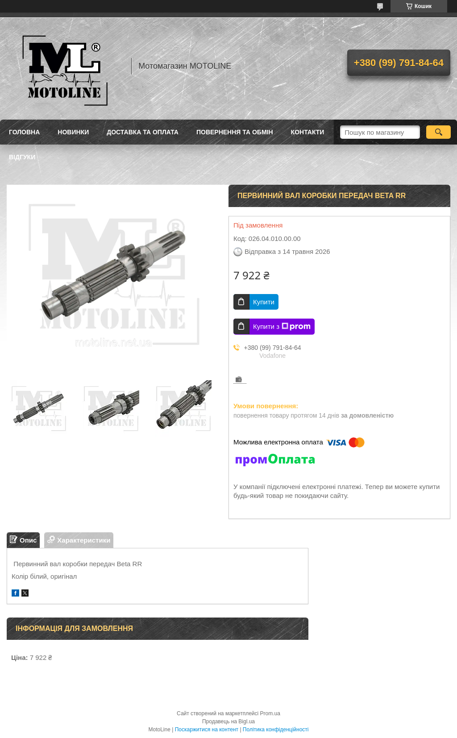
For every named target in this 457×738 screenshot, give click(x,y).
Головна (24, 132)
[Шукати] (438, 132)
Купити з (282, 327)
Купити (263, 302)
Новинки (73, 132)
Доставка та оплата (143, 132)
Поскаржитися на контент (206, 729)
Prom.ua (270, 713)
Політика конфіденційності (276, 729)
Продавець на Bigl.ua (228, 721)
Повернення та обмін (234, 132)
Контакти (307, 132)
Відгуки (22, 157)
